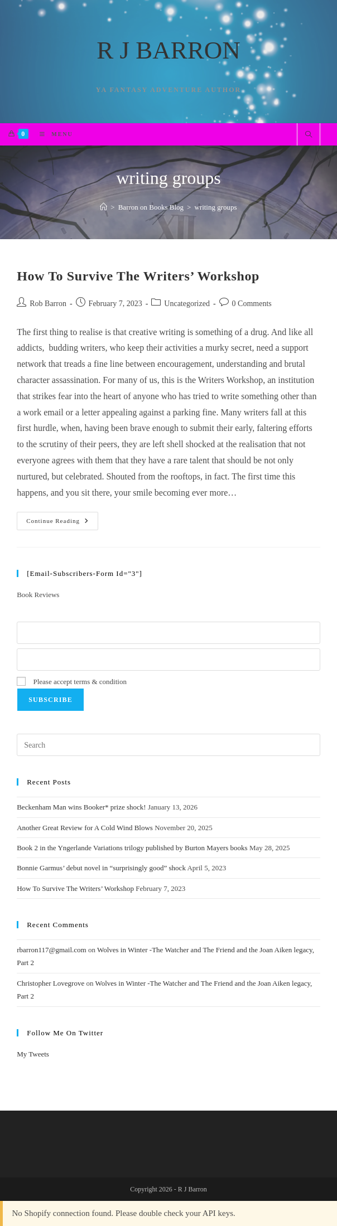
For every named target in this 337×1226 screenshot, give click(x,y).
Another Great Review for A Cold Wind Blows (85, 827)
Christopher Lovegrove (50, 983)
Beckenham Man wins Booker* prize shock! (81, 807)
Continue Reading (62, 523)
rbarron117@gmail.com (51, 950)
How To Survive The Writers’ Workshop (138, 276)
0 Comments (252, 303)
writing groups (215, 207)
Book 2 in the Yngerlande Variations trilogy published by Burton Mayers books (132, 848)
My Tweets (33, 1054)
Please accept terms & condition (72, 681)
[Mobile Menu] (52, 134)
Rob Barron (48, 303)
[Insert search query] (168, 745)
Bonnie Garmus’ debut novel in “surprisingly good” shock (101, 868)
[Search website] (308, 135)
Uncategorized (187, 303)
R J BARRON (168, 50)
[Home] (103, 207)
